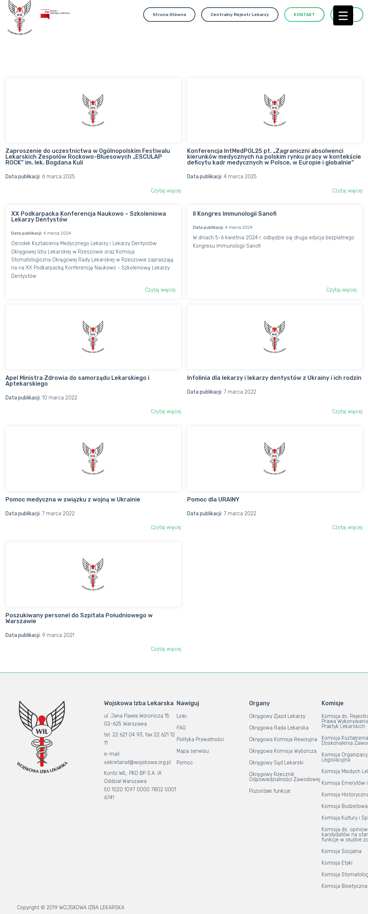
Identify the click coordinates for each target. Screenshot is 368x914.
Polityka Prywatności (200, 739)
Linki (182, 716)
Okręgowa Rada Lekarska (279, 728)
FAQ (181, 728)
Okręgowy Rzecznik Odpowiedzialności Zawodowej (284, 777)
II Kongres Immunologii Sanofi (235, 213)
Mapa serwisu (193, 751)
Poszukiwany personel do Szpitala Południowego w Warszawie (79, 618)
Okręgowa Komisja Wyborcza (283, 751)
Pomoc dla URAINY (213, 499)
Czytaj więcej (166, 191)
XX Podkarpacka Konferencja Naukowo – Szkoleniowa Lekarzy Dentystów (88, 216)
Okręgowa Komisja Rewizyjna (283, 739)
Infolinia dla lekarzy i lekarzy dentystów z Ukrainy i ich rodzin (274, 377)
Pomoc (185, 763)
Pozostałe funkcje (269, 791)
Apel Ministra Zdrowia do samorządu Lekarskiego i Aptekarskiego (77, 380)
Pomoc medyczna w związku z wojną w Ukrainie (72, 499)
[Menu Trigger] (343, 15)
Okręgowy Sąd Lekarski (276, 763)
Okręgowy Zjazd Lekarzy (277, 716)
